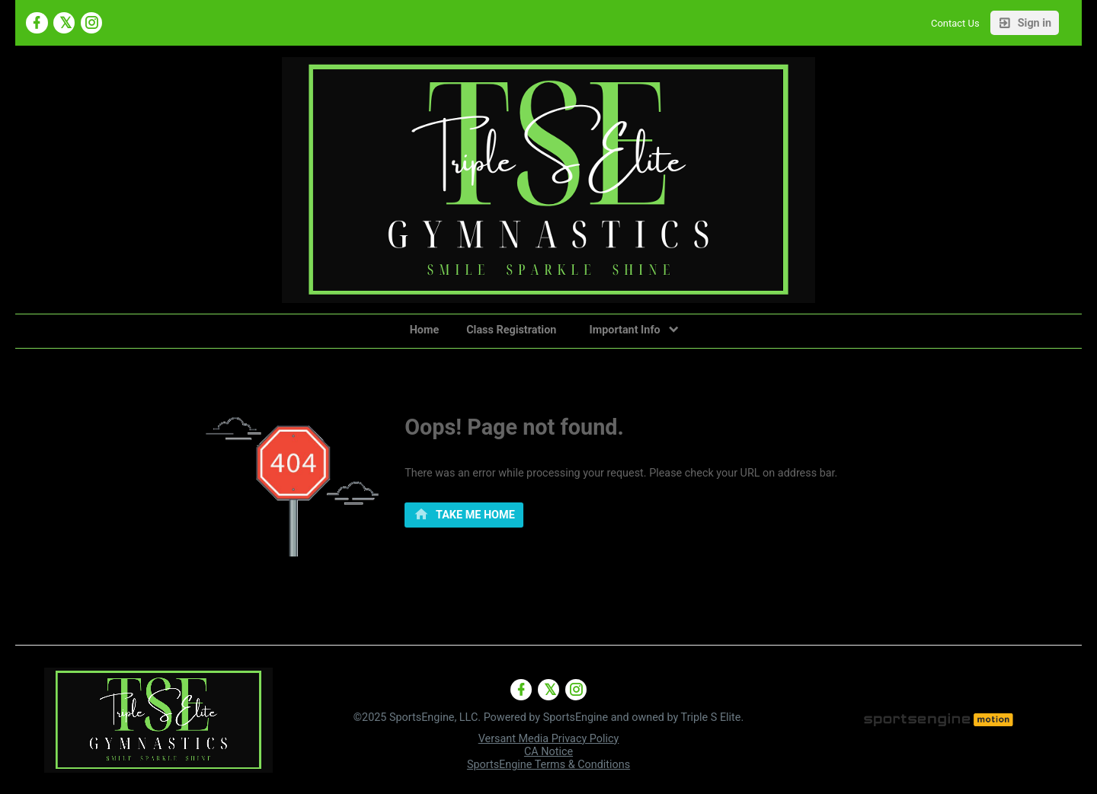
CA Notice (548, 751)
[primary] (464, 515)
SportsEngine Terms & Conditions (548, 764)
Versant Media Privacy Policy (548, 738)
